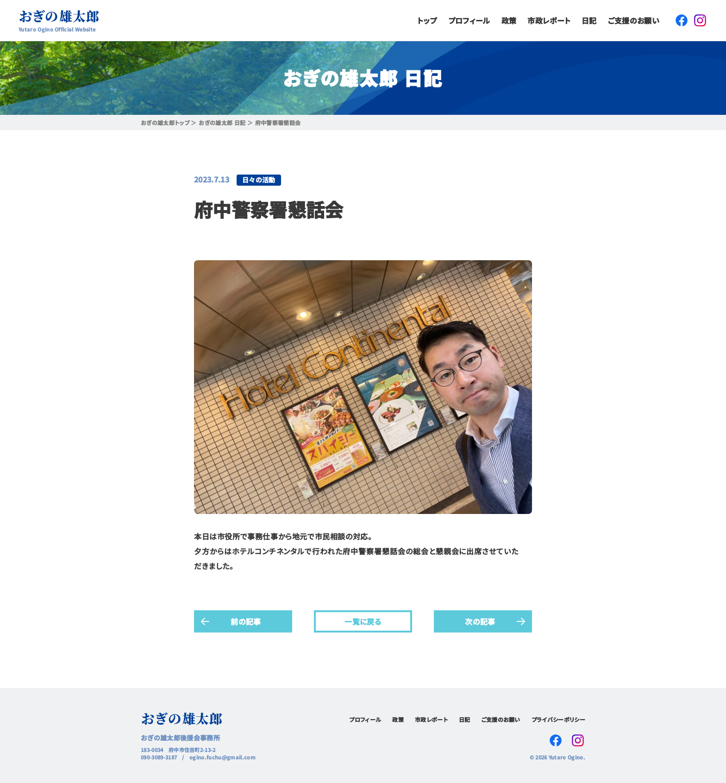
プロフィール (469, 20)
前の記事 (246, 620)
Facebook (681, 20)
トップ (427, 20)
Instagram (700, 20)
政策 (509, 20)
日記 (589, 20)
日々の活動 (258, 179)
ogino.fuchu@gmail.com (222, 757)
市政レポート (548, 20)
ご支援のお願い (633, 20)
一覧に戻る (363, 620)
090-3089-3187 (159, 757)
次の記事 (480, 620)
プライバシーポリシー (558, 719)
